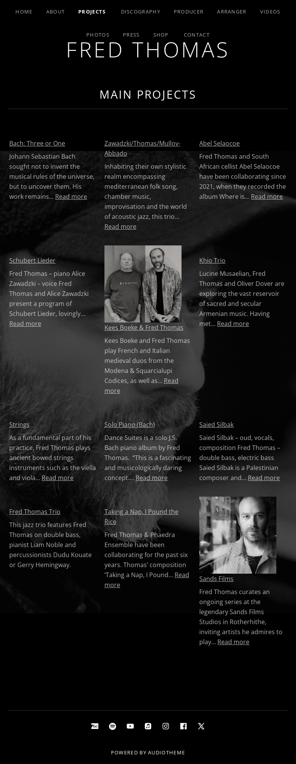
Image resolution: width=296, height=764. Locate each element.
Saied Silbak (216, 424)
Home (23, 11)
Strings (19, 424)
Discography (140, 11)
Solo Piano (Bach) (129, 424)
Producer (189, 11)
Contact (197, 34)
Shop (161, 34)
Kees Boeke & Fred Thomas (143, 327)
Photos (97, 34)
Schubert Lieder (32, 260)
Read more (71, 196)
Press (131, 34)
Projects (92, 11)
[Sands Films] (237, 535)
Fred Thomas (148, 49)
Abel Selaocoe (219, 143)
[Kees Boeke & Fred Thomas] (143, 283)
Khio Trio (212, 260)
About (55, 11)
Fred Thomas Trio (35, 511)
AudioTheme (166, 752)
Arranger (231, 11)
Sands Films (216, 578)
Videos (270, 11)
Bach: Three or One (37, 143)
